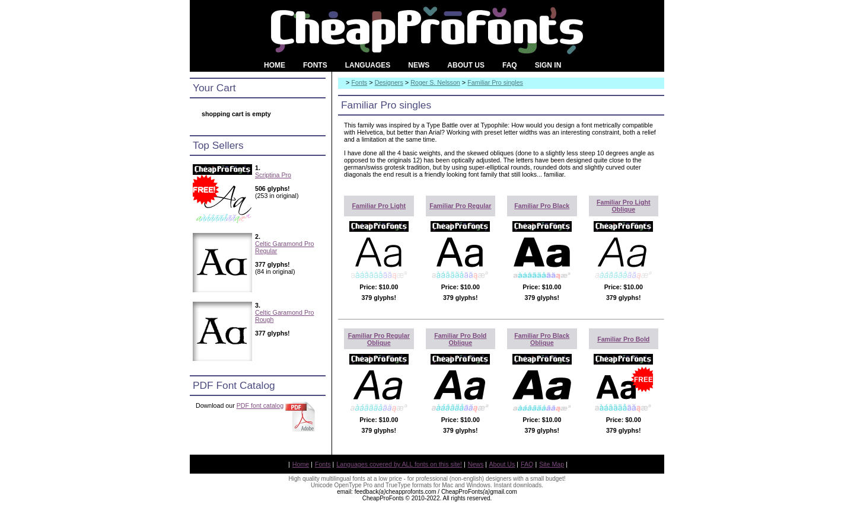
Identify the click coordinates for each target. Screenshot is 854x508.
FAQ (527, 464)
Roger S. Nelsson (435, 82)
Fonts (360, 82)
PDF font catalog (260, 405)
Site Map (551, 464)
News (476, 464)
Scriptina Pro (273, 174)
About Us (502, 464)
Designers (389, 82)
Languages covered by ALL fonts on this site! (399, 464)
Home (300, 464)
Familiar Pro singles (495, 82)
